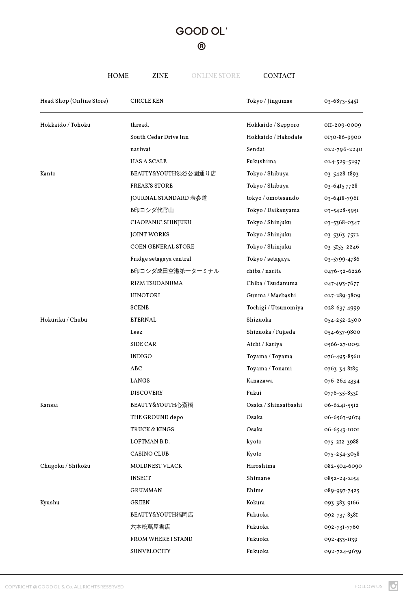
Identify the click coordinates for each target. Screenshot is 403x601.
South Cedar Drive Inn (159, 137)
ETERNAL (143, 320)
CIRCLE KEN (147, 101)
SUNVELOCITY (150, 552)
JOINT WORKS (149, 235)
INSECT (140, 478)
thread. (139, 125)
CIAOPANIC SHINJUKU (161, 223)
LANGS (140, 381)
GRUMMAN (146, 491)
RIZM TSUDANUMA (156, 284)
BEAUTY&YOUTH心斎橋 (161, 405)
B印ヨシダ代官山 (152, 210)
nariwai (140, 149)
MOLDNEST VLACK (156, 466)
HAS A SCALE (148, 162)
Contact (279, 76)
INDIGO (141, 357)
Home (118, 76)
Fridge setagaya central (160, 259)
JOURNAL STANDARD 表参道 (168, 198)
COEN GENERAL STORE (162, 247)
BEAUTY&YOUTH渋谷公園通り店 (173, 174)
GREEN (140, 503)
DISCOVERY (146, 393)
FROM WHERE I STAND (161, 539)
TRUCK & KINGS (152, 430)
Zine (160, 76)
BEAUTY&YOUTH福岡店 (161, 515)
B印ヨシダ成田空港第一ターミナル (174, 271)
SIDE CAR (143, 344)
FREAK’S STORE (151, 186)
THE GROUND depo (156, 418)
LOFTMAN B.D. (150, 442)
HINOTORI (145, 296)
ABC (136, 369)
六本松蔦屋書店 (150, 527)
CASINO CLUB (149, 454)
